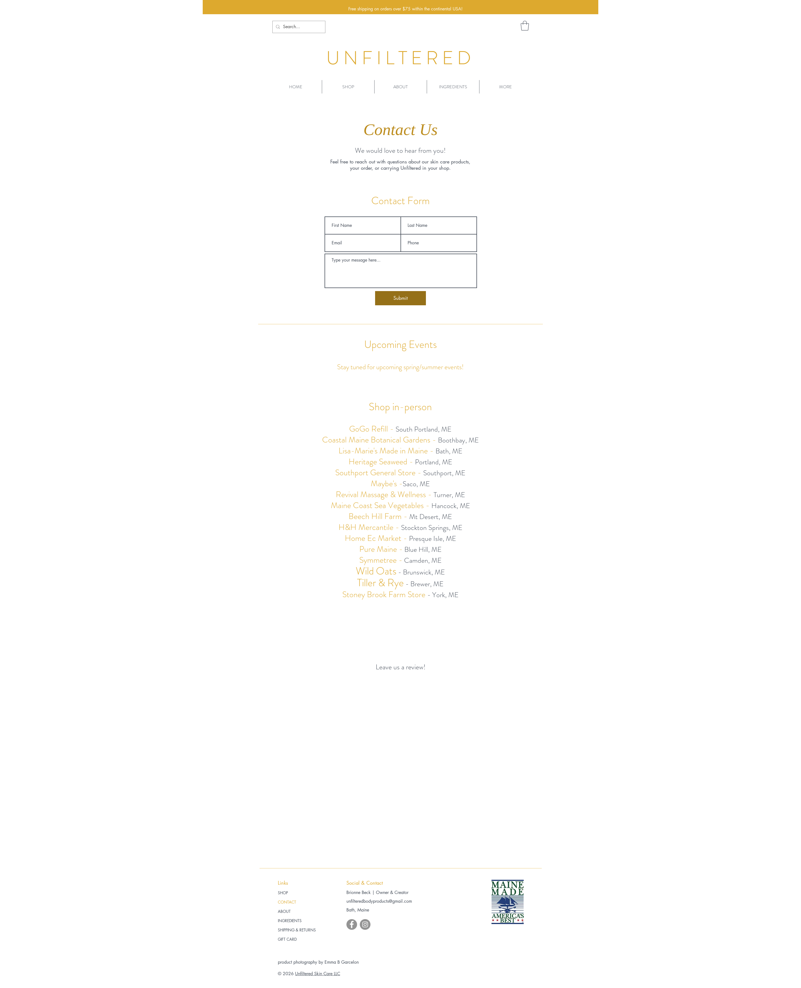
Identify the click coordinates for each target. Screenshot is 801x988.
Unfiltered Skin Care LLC (317, 974)
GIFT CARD (287, 939)
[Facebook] (351, 924)
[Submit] (400, 298)
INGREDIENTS (290, 920)
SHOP (283, 892)
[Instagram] (365, 924)
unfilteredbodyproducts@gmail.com (379, 901)
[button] (525, 26)
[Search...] (298, 27)
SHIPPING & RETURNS (297, 930)
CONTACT (287, 902)
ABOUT (284, 911)
